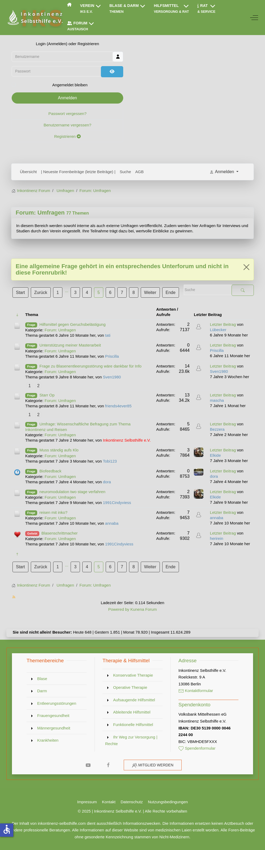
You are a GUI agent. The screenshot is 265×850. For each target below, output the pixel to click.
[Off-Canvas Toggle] (254, 18)
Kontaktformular (195, 690)
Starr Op (47, 395)
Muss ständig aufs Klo (59, 450)
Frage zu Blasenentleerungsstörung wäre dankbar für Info (91, 366)
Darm (42, 691)
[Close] (246, 267)
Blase (42, 678)
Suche (125, 171)
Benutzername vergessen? (67, 125)
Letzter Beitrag (223, 324)
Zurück (40, 292)
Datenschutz (132, 802)
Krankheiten (47, 740)
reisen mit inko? (53, 512)
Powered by (118, 609)
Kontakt (109, 802)
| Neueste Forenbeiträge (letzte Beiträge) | (78, 171)
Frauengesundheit (53, 715)
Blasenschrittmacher (59, 533)
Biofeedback (51, 471)
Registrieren (67, 136)
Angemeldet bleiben (70, 85)
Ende (171, 292)
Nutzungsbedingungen (168, 802)
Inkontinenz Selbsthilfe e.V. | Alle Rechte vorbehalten (140, 811)
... (67, 290)
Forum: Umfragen (40, 212)
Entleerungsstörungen (56, 703)
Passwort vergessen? (67, 113)
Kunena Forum (143, 609)
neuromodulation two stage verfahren (72, 491)
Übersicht (28, 171)
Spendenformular (197, 748)
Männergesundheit (53, 728)
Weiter (150, 292)
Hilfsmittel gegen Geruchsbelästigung (73, 324)
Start (20, 292)
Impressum (87, 802)
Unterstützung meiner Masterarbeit (70, 345)
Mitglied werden (155, 765)
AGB (139, 171)
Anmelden (67, 98)
